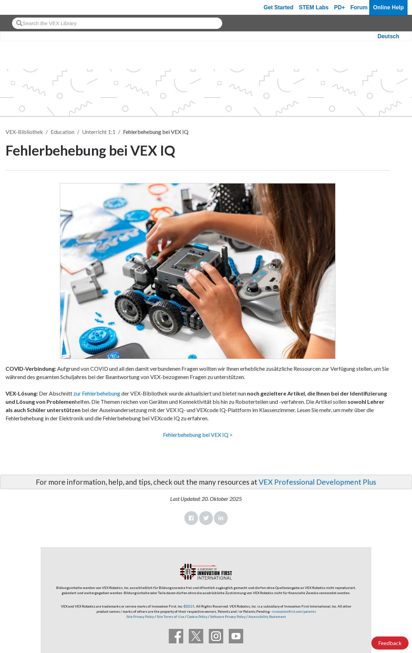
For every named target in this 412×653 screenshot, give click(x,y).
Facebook (191, 518)
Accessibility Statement (267, 616)
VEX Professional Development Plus (317, 481)
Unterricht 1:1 (98, 131)
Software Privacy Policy (228, 616)
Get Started (278, 7)
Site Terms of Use (170, 616)
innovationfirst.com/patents (294, 611)
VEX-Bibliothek (24, 131)
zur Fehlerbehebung (96, 393)
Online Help (388, 7)
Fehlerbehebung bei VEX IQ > (198, 434)
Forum (359, 7)
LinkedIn (221, 518)
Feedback (390, 643)
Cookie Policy (197, 616)
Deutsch (388, 36)
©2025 (189, 606)
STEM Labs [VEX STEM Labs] (314, 7)
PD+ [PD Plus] (339, 7)
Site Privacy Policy (140, 616)
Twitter (206, 518)
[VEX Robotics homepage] (19, 7)
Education (62, 131)
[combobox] (117, 23)
